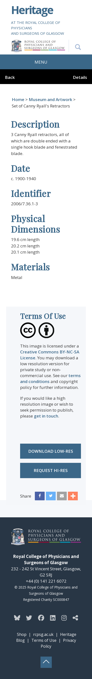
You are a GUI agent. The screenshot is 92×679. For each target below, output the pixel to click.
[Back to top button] (46, 662)
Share (25, 496)
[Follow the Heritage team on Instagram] (64, 617)
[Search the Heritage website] (75, 46)
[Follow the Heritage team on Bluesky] (17, 617)
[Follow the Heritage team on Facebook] (41, 617)
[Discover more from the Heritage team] (75, 617)
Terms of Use (43, 640)
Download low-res (50, 451)
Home (18, 99)
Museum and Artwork (50, 99)
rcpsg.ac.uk (43, 634)
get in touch (46, 416)
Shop (21, 634)
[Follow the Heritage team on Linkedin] (52, 617)
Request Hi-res (51, 470)
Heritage (32, 9)
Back (10, 77)
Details (80, 77)
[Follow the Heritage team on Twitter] (29, 617)
